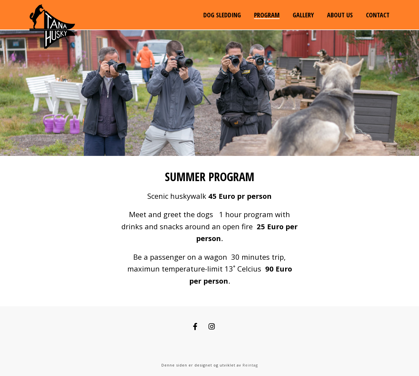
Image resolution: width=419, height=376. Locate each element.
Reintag (250, 365)
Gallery (303, 15)
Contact (378, 15)
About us (340, 15)
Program (267, 15)
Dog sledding (222, 15)
